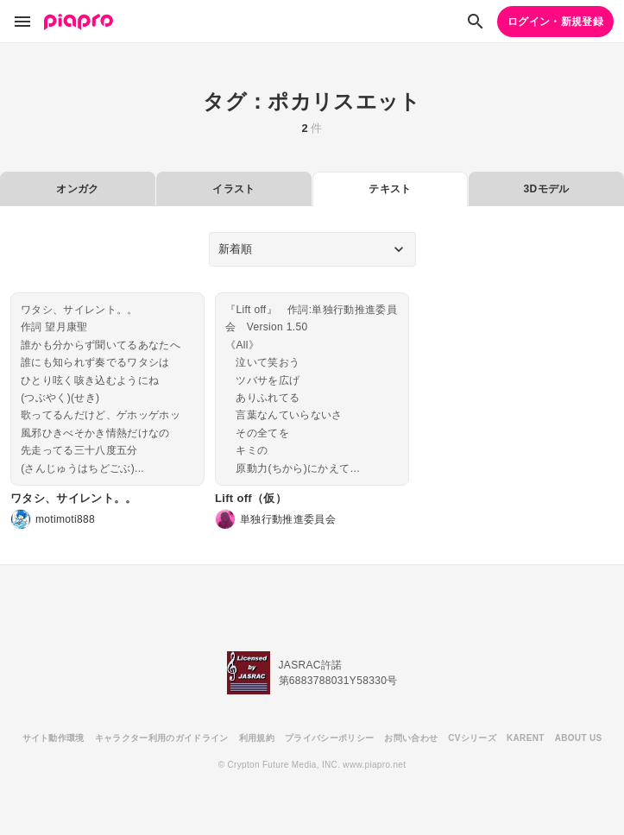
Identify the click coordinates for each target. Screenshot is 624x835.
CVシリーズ (472, 738)
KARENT (526, 738)
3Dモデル (547, 189)
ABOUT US (578, 738)
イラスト (233, 189)
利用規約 (256, 738)
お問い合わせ (411, 738)
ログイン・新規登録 (555, 22)
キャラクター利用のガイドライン (162, 738)
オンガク (77, 189)
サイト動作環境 (53, 738)
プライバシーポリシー (329, 738)
